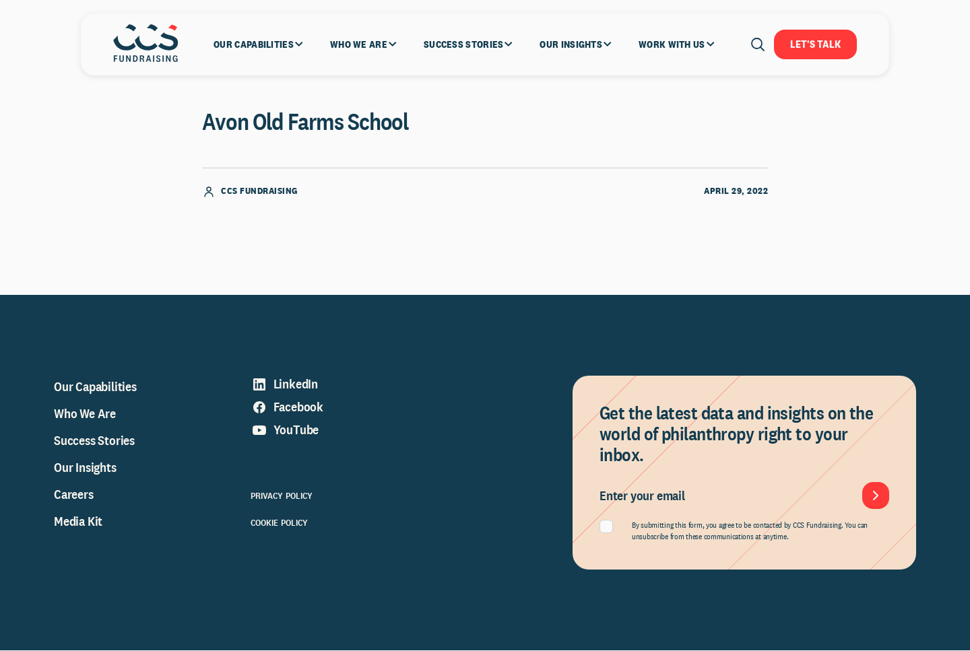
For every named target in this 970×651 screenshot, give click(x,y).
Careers (74, 495)
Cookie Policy (280, 523)
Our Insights (85, 468)
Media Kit (78, 521)
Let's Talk (815, 44)
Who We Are (85, 414)
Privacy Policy (282, 496)
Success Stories (94, 441)
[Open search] (758, 44)
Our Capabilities (95, 387)
